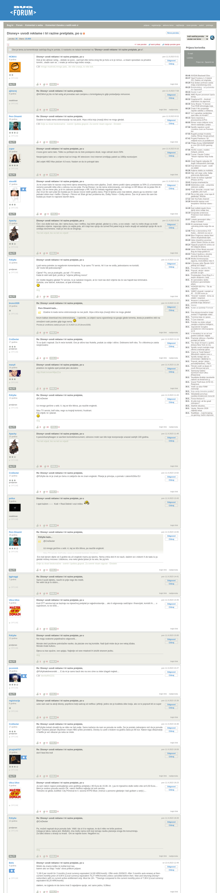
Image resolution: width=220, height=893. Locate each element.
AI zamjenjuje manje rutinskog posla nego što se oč (202, 226)
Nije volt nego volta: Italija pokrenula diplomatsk (201, 174)
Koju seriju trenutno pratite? (202, 391)
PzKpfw (13, 260)
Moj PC (12, 84)
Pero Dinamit (15, 116)
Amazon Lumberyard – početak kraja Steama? (200, 301)
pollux (12, 498)
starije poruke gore (172, 44)
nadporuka (173, 110)
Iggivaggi (14, 576)
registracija (156, 25)
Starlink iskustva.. (198, 406)
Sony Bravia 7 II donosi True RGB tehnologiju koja (202, 105)
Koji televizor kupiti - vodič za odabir (202, 167)
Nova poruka (173, 33)
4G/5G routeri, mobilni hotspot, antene (200, 151)
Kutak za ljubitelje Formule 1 (202, 309)
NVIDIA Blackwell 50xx (200, 75)
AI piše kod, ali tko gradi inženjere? (201, 402)
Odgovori (171, 61)
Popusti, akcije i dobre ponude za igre (200, 272)
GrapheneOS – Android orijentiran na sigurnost (201, 100)
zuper (12, 149)
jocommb (14, 668)
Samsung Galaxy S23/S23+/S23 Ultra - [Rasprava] (200, 373)
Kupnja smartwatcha (199, 182)
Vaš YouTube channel (200, 199)
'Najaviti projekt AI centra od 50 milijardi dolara (202, 246)
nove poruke (191, 25)
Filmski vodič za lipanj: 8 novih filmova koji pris (201, 367)
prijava (146, 25)
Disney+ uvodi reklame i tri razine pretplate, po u (118, 50)
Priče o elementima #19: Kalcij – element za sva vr (201, 232)
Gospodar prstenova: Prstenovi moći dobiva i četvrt (200, 215)
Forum (19, 25)
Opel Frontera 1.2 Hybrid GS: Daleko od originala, (201, 79)
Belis (11, 863)
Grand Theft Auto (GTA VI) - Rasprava (202, 383)
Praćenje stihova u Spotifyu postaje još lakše (202, 339)
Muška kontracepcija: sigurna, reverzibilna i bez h (202, 260)
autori (201, 25)
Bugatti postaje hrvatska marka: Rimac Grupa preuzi (202, 135)
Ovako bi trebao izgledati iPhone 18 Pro (201, 179)
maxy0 (12, 365)
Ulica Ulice (14, 600)
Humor (194, 305)
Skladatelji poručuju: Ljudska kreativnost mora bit (202, 395)
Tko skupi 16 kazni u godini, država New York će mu (202, 344)
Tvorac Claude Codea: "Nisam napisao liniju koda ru (202, 156)
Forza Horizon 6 (197, 398)
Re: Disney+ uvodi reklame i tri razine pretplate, (59, 91)
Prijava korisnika (195, 47)
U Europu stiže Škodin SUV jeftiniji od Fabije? (202, 264)
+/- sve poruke (141, 44)
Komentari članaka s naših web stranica (65, 25)
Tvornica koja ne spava (200, 317)
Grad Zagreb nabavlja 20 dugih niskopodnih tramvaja (202, 162)
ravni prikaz (155, 44)
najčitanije (180, 25)
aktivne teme (168, 25)
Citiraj (171, 64)
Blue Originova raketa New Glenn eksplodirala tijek (202, 236)
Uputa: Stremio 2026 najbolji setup (199, 409)
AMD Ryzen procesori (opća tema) (203, 96)
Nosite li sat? (196, 92)
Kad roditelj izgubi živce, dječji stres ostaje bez (201, 209)
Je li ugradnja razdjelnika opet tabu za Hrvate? (201, 114)
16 (47, 296)
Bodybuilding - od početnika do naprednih (202, 88)
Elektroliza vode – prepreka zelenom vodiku (202, 186)
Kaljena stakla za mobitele (202, 170)
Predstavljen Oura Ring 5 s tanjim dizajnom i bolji (202, 276)
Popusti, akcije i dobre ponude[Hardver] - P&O (201, 362)
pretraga (209, 25)
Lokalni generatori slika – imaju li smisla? (201, 220)
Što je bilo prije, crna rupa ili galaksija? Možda (202, 195)
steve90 (13, 181)
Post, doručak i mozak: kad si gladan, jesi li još (202, 191)
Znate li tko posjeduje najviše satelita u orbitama (202, 109)
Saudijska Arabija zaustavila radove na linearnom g (202, 378)
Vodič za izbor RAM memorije (199, 388)
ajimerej (13, 91)
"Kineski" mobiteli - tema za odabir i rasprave (202, 297)
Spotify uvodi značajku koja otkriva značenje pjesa (202, 348)
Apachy (13, 220)
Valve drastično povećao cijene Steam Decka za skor (202, 241)
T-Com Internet (197, 320)
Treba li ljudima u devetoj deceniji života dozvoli (201, 255)
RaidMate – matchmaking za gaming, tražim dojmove (202, 414)
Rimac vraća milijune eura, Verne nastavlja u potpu (202, 123)
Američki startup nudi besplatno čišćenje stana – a (202, 203)
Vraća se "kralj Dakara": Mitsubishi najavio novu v (201, 353)
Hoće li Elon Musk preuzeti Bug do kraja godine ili (202, 250)
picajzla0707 (15, 749)
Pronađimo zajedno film (201, 268)
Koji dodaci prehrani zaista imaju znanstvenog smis (202, 84)
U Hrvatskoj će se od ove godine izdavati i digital (201, 334)
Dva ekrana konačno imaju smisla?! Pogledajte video (202, 313)
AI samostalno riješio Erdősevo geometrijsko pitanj (200, 282)
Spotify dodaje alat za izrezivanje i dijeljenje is (201, 358)
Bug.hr (10, 25)
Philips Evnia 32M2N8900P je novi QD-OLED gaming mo (202, 145)
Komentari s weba (34, 25)
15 (41, 466)
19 (47, 427)
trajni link (174, 84)
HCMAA (13, 57)
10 (41, 214)
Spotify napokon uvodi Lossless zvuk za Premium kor (202, 129)
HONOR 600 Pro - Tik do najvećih (201, 288)
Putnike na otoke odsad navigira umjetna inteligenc (202, 323)
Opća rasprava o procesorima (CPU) (199, 119)
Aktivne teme (193, 70)
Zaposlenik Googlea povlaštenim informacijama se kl (202, 329)
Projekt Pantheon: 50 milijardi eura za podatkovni (202, 139)
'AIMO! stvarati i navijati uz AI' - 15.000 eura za (202, 292)
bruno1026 (14, 303)
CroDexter (14, 339)
